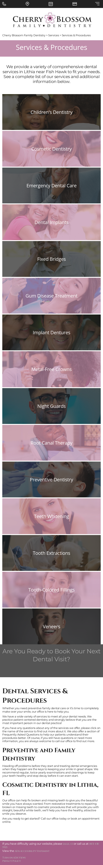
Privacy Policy (11, 861)
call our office (64, 741)
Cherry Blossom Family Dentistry (23, 35)
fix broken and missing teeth (46, 800)
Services (53, 35)
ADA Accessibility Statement (32, 851)
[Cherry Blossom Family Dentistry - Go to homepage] (51, 20)
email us (68, 844)
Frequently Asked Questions (20, 734)
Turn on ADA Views (14, 857)
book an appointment (85, 818)
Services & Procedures (76, 35)
